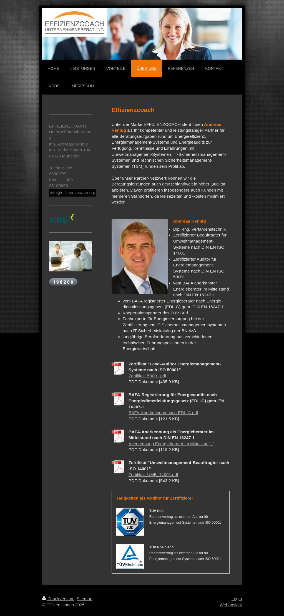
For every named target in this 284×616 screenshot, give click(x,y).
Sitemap (84, 598)
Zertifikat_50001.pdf (147, 375)
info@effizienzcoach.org (72, 192)
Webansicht (231, 604)
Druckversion (58, 598)
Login (237, 598)
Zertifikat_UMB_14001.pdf (153, 474)
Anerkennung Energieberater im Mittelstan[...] (172, 443)
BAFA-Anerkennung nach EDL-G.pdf (163, 412)
